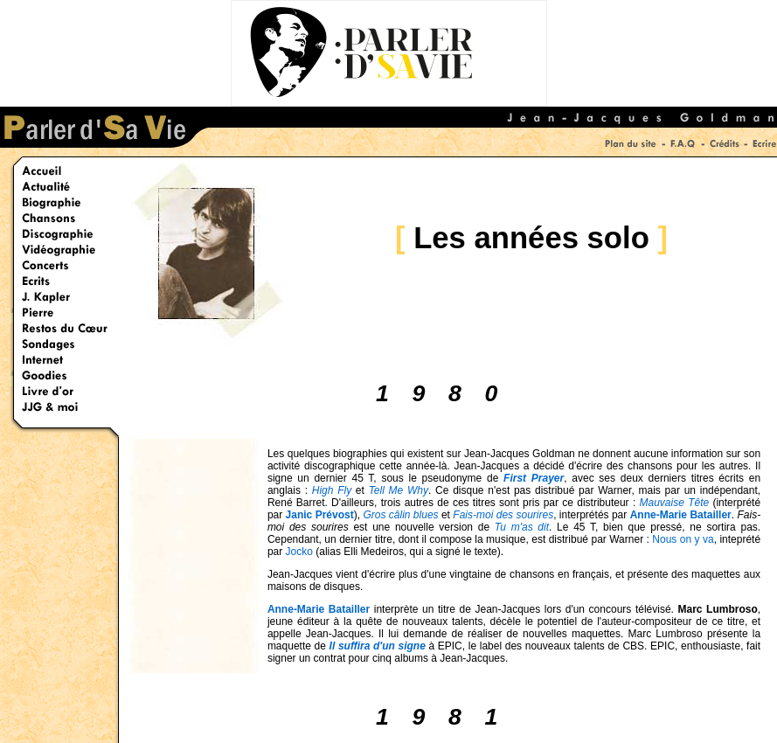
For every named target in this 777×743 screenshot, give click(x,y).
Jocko (299, 551)
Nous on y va (682, 539)
